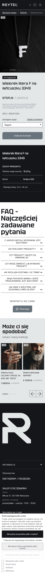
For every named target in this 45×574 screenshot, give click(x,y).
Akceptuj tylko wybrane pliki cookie (22, 555)
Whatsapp (22, 308)
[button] (32, 394)
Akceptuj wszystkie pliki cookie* (22, 534)
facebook (24, 478)
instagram (9, 478)
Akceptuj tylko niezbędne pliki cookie (22, 547)
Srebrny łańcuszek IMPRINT (31, 374)
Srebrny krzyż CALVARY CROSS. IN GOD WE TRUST (10, 375)
